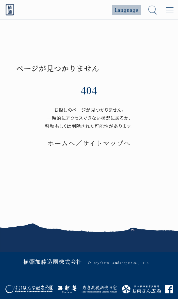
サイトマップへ (106, 143)
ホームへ (61, 143)
